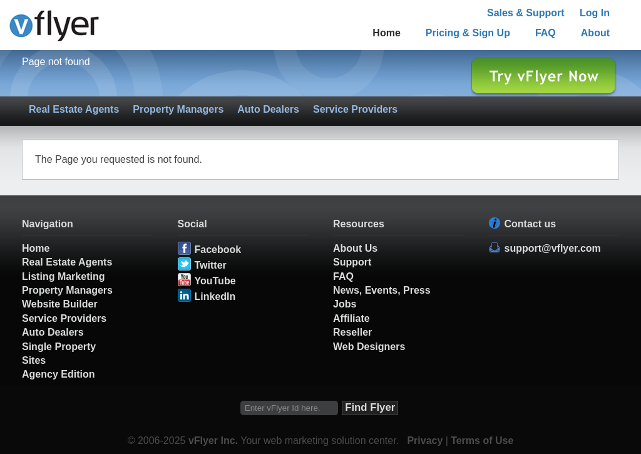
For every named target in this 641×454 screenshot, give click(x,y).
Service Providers (355, 109)
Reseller (352, 332)
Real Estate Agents (74, 109)
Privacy (425, 440)
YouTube (215, 281)
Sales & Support (526, 13)
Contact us (530, 224)
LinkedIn (215, 296)
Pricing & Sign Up (468, 33)
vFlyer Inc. (213, 440)
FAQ (545, 33)
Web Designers (369, 346)
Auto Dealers (268, 109)
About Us (355, 248)
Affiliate (351, 318)
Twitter (211, 265)
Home (386, 33)
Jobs (344, 304)
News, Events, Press (382, 290)
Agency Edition (58, 374)
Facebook (218, 249)
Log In (595, 13)
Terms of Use (482, 440)
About (595, 33)
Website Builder (60, 304)
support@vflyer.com (553, 248)
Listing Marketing (63, 276)
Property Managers (178, 109)
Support (352, 262)
